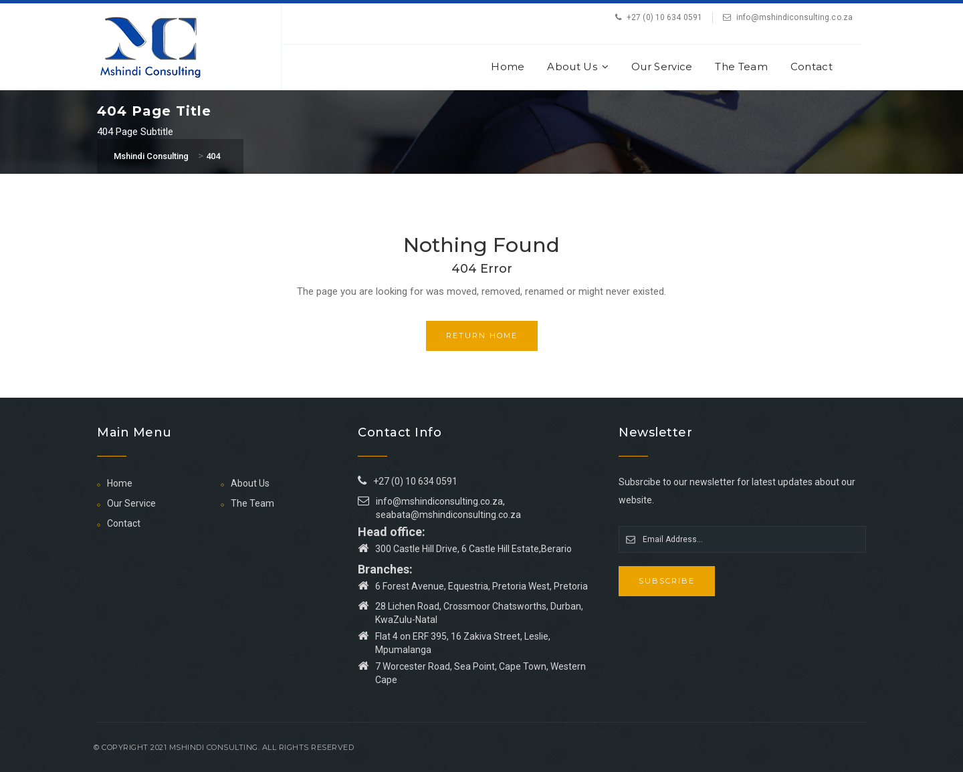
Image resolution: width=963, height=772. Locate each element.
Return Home (482, 335)
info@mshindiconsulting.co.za (794, 17)
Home (507, 66)
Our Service (661, 66)
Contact (811, 66)
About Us (578, 66)
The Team (741, 66)
